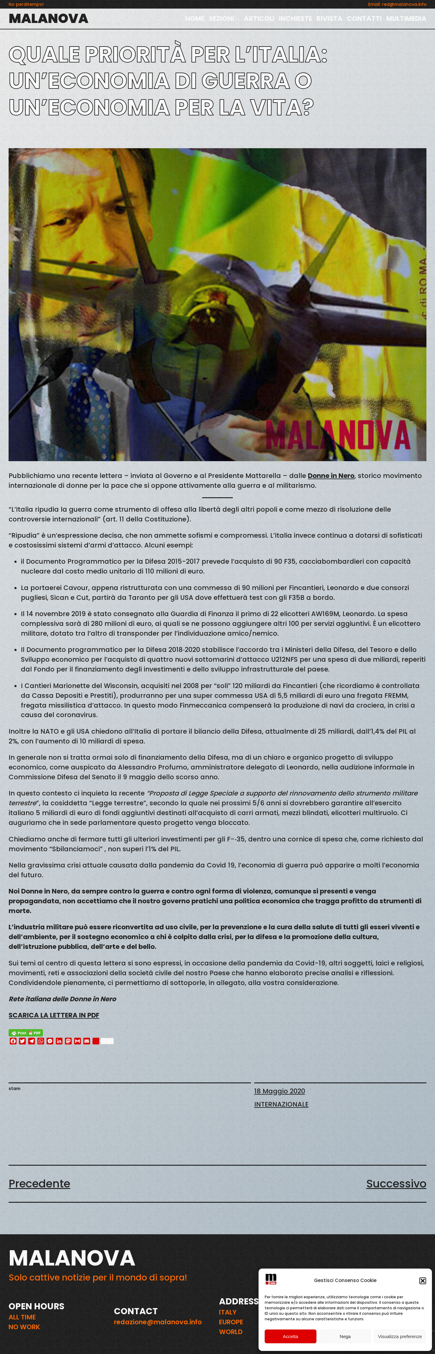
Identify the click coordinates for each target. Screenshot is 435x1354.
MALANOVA (48, 18)
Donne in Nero (331, 475)
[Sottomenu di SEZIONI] (238, 19)
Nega (345, 1336)
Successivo (396, 1183)
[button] (423, 1281)
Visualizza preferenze (400, 1336)
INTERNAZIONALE (281, 1104)
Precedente (39, 1183)
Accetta (290, 1336)
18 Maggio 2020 (279, 1091)
